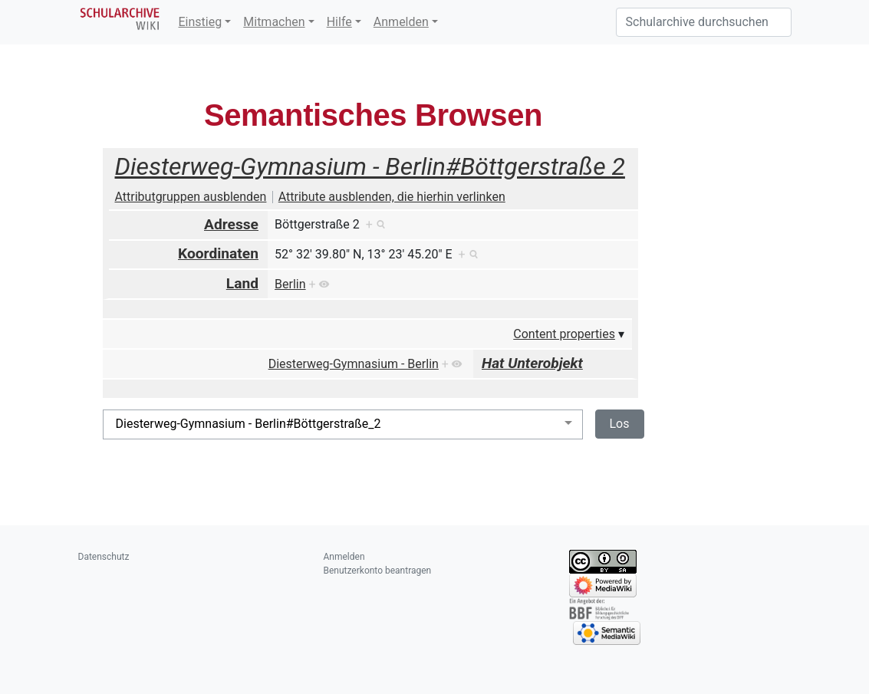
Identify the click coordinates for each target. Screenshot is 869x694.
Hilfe (339, 22)
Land (242, 283)
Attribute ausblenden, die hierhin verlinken (391, 196)
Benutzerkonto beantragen (378, 570)
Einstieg (200, 22)
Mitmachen (273, 22)
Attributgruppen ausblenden (191, 196)
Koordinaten (218, 253)
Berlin (290, 284)
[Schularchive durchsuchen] (704, 22)
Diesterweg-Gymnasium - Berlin (353, 364)
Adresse (231, 224)
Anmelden (401, 22)
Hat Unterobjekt (532, 363)
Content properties (564, 334)
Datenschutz (104, 556)
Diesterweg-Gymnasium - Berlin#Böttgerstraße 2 (370, 166)
